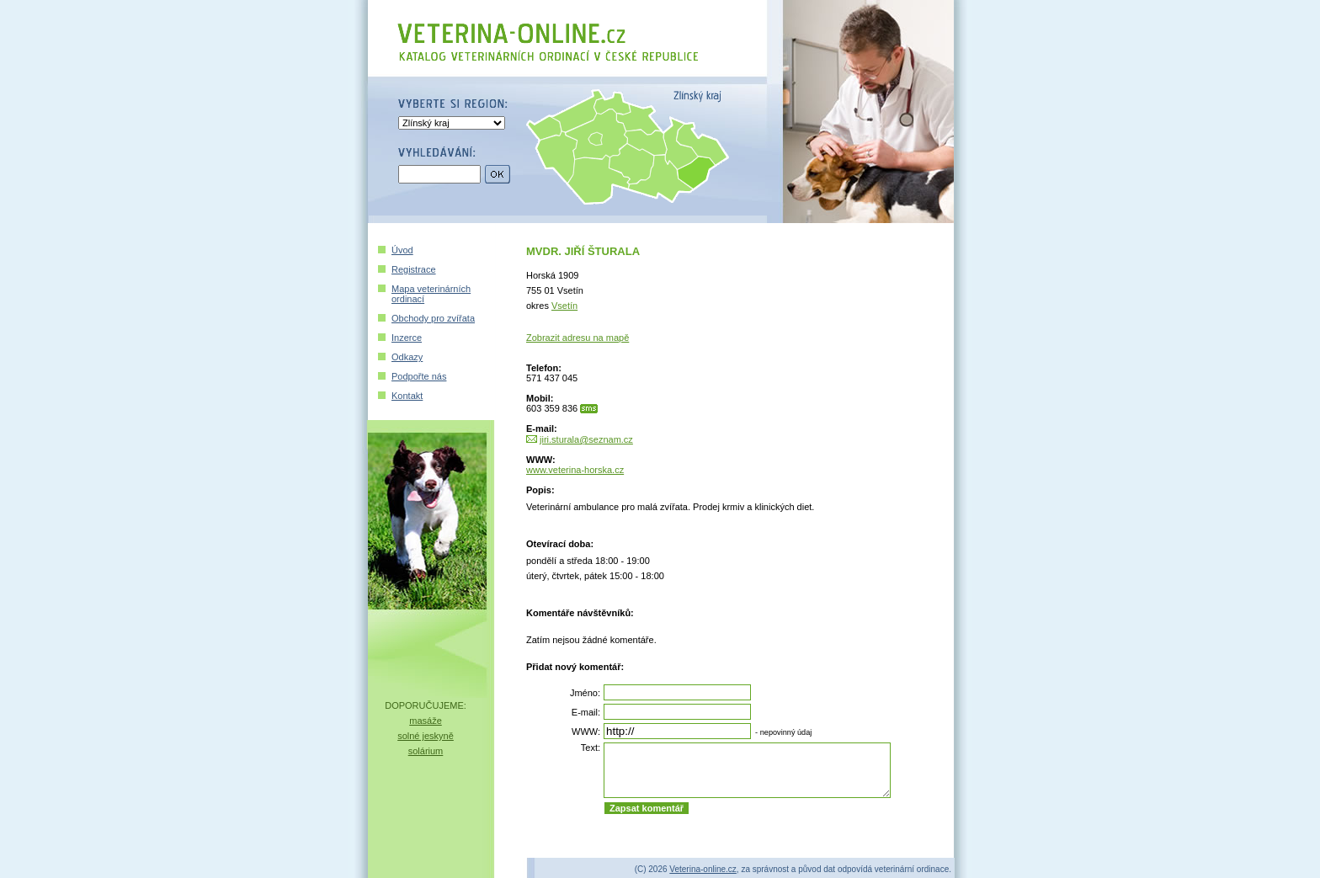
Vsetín (564, 306)
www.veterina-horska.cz (575, 470)
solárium (426, 751)
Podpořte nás (418, 376)
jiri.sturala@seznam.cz (586, 439)
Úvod (402, 250)
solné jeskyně (425, 736)
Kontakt (407, 396)
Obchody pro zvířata (433, 318)
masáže (425, 721)
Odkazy (407, 357)
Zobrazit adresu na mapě (577, 338)
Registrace (413, 269)
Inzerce (406, 338)
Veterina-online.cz (703, 869)
